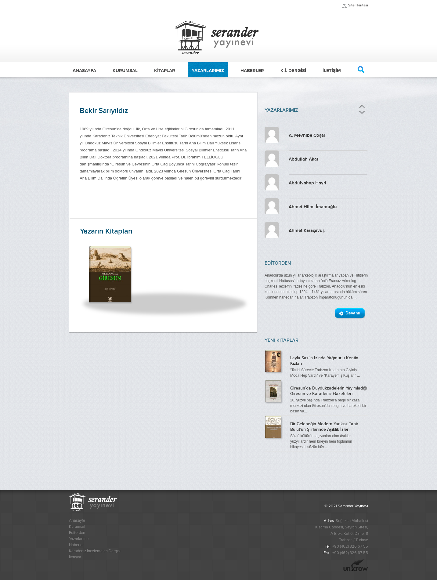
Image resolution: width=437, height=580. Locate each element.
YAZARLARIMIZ (208, 70)
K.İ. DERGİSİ (293, 70)
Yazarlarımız (79, 539)
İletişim (75, 557)
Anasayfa (77, 520)
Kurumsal (77, 526)
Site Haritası (358, 5)
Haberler (76, 545)
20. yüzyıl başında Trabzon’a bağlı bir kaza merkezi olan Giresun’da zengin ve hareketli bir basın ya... (329, 399)
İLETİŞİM (332, 70)
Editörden (77, 533)
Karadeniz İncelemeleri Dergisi (95, 551)
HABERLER (252, 70)
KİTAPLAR (164, 70)
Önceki (362, 106)
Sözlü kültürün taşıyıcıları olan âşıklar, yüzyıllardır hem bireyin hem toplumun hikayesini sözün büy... (329, 434)
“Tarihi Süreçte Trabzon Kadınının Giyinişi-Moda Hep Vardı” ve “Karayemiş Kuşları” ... (329, 366)
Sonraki (361, 112)
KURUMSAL (125, 70)
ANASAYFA (84, 70)
